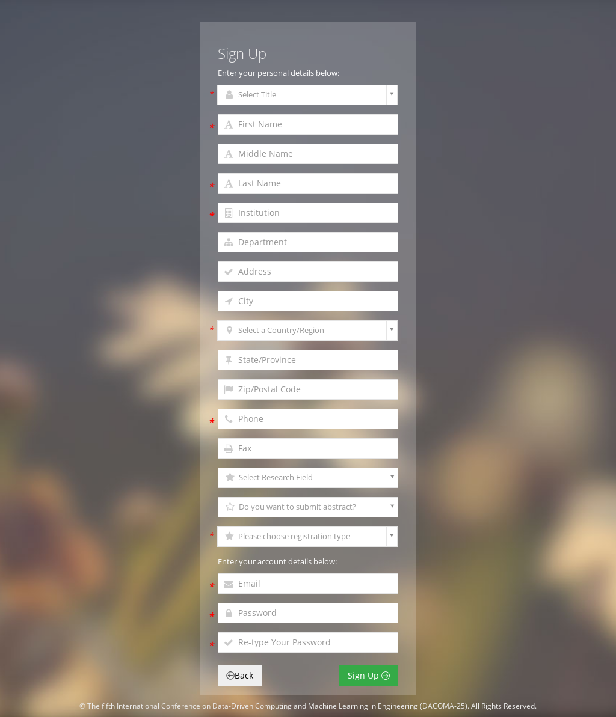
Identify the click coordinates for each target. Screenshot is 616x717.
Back (239, 675)
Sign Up (369, 675)
